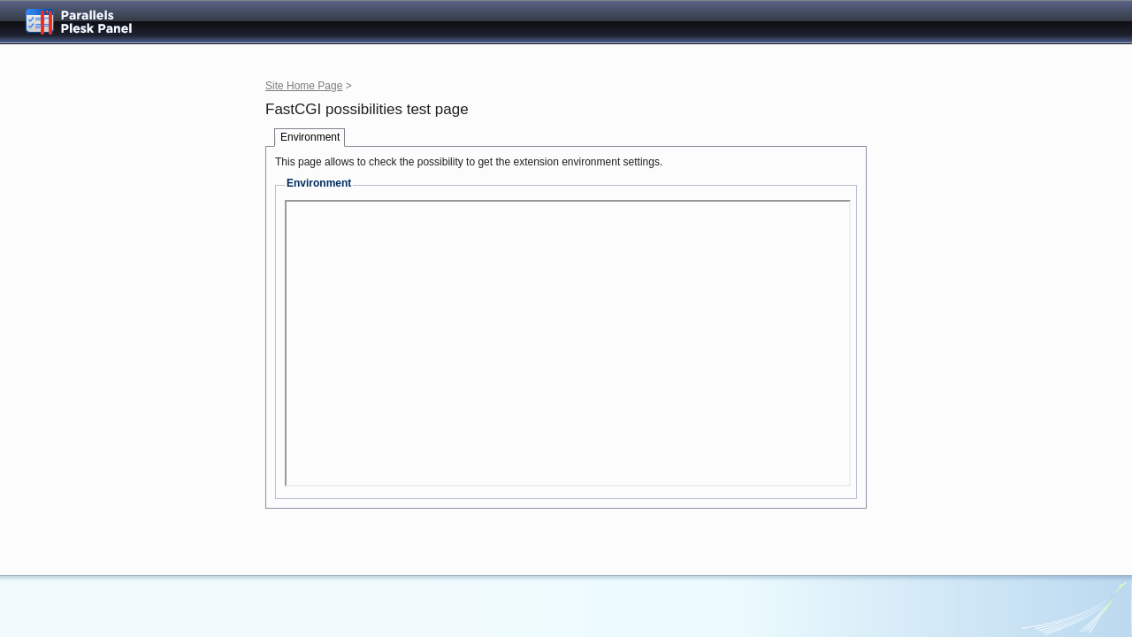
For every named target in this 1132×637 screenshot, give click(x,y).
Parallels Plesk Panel (93, 21)
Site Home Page (303, 86)
